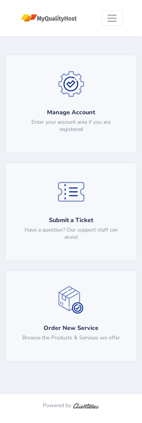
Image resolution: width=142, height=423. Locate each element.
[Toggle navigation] (112, 18)
